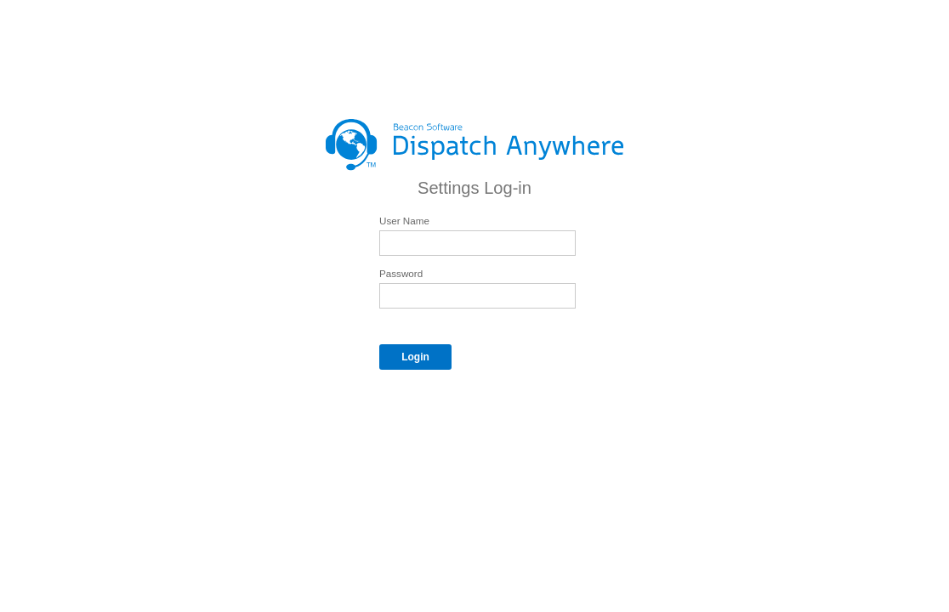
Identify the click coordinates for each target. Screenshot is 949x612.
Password (401, 273)
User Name (404, 220)
